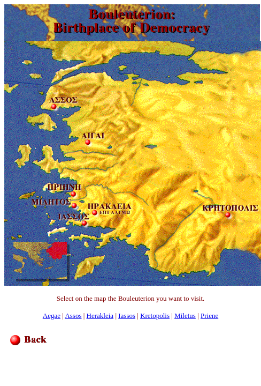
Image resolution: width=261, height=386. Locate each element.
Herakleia (100, 315)
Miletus (185, 315)
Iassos (126, 315)
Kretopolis (155, 315)
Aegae (51, 315)
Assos (73, 315)
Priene (209, 315)
